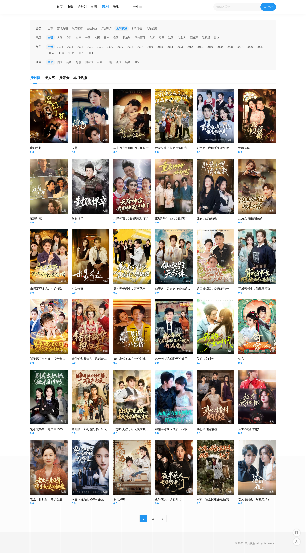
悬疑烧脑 (151, 28)
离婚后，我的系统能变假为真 (216, 148)
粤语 (78, 62)
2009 (220, 46)
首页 (60, 6)
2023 (80, 46)
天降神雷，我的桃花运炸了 (131, 218)
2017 (140, 46)
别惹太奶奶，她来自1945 (46, 429)
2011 (200, 46)
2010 (210, 46)
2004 (51, 53)
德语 (128, 62)
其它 (216, 37)
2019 (120, 46)
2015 (160, 46)
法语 (118, 62)
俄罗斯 (206, 37)
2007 (240, 46)
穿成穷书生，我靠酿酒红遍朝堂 (258, 288)
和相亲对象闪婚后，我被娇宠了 (175, 429)
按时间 (35, 78)
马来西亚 (140, 37)
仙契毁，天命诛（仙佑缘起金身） (177, 288)
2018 (130, 46)
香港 (69, 37)
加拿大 (182, 37)
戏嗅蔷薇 (244, 148)
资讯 (116, 6)
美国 (88, 37)
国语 (59, 62)
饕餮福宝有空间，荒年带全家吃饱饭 (53, 358)
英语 (69, 62)
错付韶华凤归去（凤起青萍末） (92, 358)
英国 (161, 37)
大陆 (59, 37)
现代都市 (77, 28)
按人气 (49, 78)
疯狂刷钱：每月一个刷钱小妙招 (133, 358)
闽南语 (89, 62)
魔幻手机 (36, 148)
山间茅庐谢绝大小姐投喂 (46, 288)
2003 (61, 53)
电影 (70, 6)
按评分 (64, 78)
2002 (71, 53)
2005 (260, 46)
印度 (152, 37)
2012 (190, 46)
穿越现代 (106, 28)
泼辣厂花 (36, 218)
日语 (109, 62)
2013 (180, 46)
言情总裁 (62, 28)
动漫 (94, 6)
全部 (50, 28)
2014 (170, 46)
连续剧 (82, 6)
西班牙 (194, 37)
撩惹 (74, 148)
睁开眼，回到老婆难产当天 (89, 429)
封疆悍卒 (77, 218)
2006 (250, 46)
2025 (60, 46)
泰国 (116, 37)
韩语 (100, 62)
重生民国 (92, 28)
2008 (230, 46)
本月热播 (80, 78)
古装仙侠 (136, 28)
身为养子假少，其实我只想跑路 (133, 288)
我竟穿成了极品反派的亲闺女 (174, 148)
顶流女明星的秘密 (250, 218)
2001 (80, 53)
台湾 (78, 37)
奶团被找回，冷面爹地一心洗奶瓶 (218, 288)
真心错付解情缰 (207, 429)
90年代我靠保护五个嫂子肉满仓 (175, 358)
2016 (150, 46)
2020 (110, 46)
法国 (171, 37)
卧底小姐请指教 (207, 218)
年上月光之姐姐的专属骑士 (131, 148)
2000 (91, 53)
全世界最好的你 (248, 429)
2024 (70, 46)
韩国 (97, 37)
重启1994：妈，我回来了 (171, 218)
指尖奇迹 (77, 288)
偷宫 (241, 358)
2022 (90, 46)
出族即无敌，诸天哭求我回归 (132, 429)
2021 (100, 46)
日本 (106, 37)
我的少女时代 (205, 358)
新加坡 (127, 37)
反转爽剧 (121, 28)
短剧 (105, 7)
